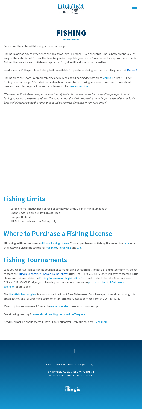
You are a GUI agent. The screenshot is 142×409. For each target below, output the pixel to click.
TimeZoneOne (86, 375)
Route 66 (60, 364)
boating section (78, 86)
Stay (90, 364)
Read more (101, 322)
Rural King (64, 247)
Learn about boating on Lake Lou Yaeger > (58, 314)
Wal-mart (51, 247)
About (49, 364)
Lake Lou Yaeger (76, 364)
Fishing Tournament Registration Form (63, 278)
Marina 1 (108, 78)
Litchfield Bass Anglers (23, 294)
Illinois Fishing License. (56, 243)
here (126, 243)
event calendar (59, 306)
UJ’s (79, 247)
